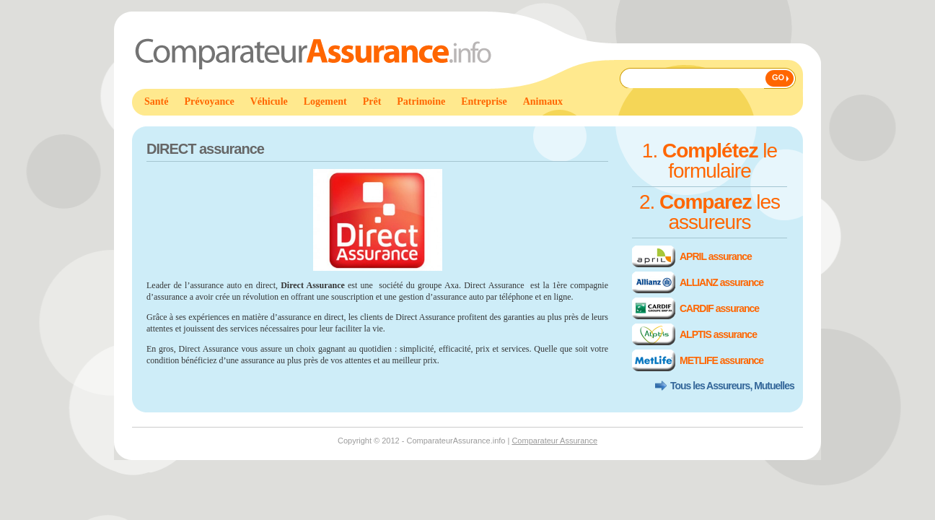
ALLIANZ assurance (721, 282)
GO (778, 77)
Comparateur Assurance (554, 440)
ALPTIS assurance (718, 334)
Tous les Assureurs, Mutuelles (732, 385)
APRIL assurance (716, 256)
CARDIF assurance (719, 308)
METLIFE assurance (721, 360)
